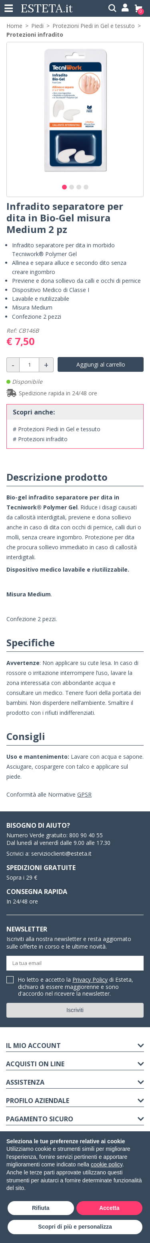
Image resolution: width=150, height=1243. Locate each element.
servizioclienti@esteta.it (61, 853)
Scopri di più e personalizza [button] (75, 1226)
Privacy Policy (90, 979)
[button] (64, 187)
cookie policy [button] (106, 1164)
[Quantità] (29, 364)
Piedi (37, 26)
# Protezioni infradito (40, 439)
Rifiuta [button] (41, 1208)
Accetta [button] (109, 1208)
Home (14, 26)
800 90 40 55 (86, 835)
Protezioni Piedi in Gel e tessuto (93, 26)
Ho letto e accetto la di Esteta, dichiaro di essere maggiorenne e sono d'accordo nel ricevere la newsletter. (75, 987)
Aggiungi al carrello (100, 364)
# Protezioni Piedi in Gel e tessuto (56, 429)
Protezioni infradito (34, 34)
